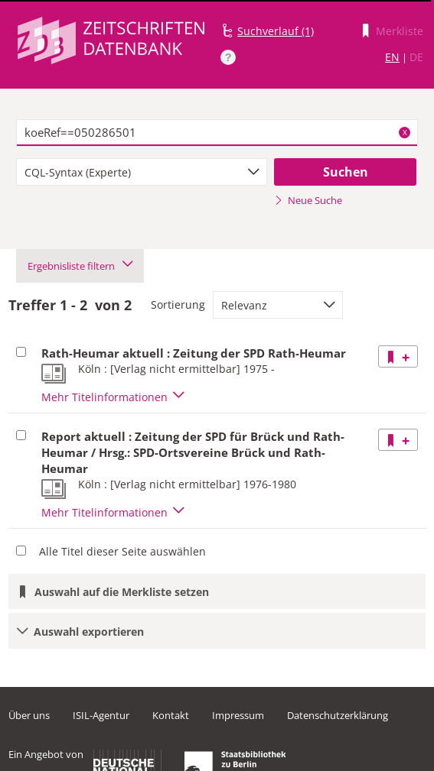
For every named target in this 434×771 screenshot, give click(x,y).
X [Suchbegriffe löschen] (405, 132)
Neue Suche (308, 200)
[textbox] (217, 133)
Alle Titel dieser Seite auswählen (122, 551)
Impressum (238, 715)
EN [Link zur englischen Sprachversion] (392, 57)
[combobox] (141, 172)
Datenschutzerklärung (337, 715)
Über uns (29, 715)
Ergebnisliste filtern (80, 266)
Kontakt (170, 715)
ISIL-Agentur (101, 715)
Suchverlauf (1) (275, 31)
